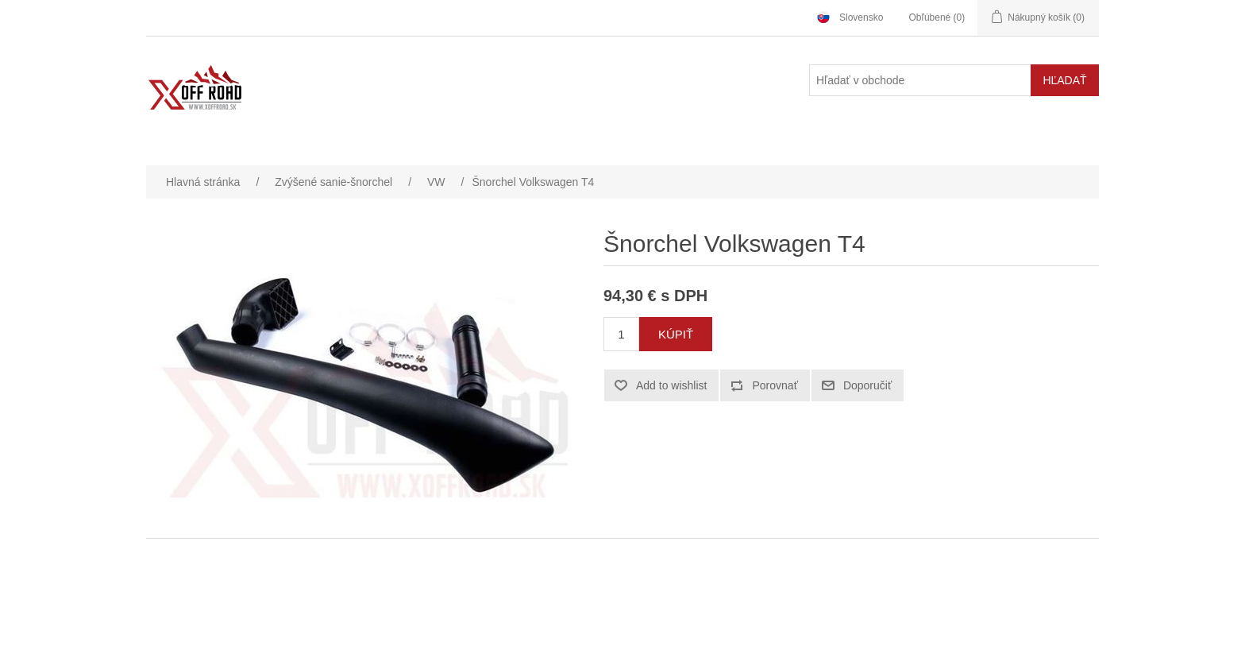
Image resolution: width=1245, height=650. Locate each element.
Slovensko (861, 17)
